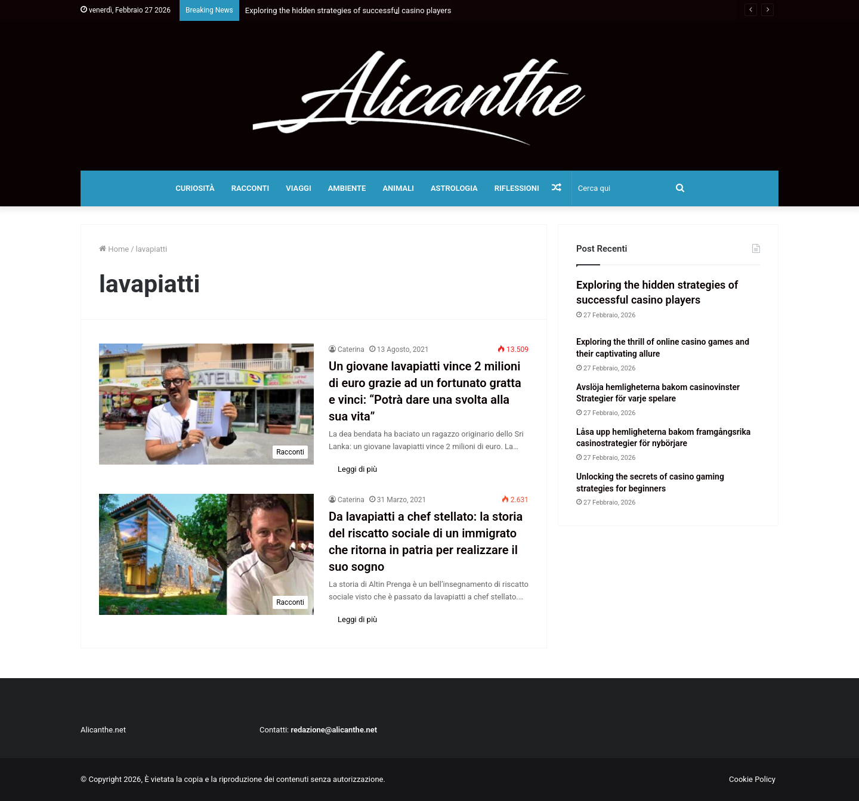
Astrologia (454, 188)
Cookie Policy (752, 779)
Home (114, 249)
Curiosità (195, 188)
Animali (398, 188)
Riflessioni (517, 188)
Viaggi (298, 188)
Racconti (250, 188)
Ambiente (347, 188)
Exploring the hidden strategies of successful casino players (348, 10)
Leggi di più (357, 469)
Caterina (351, 349)
